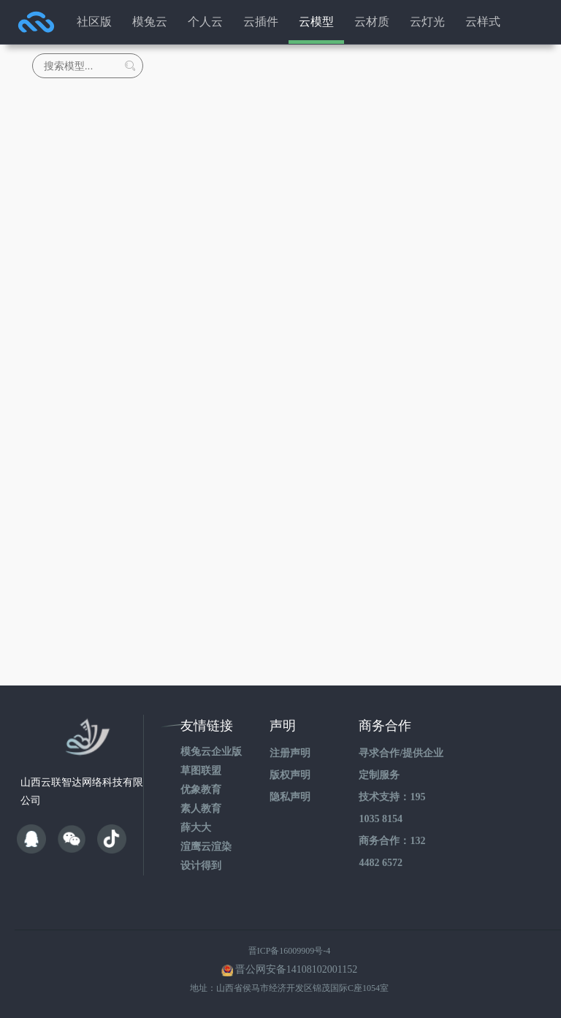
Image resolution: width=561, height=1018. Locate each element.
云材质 (371, 21)
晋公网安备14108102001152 (296, 969)
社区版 (94, 21)
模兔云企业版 (211, 751)
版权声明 (290, 775)
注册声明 (290, 753)
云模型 (316, 21)
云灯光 (427, 21)
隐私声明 (290, 796)
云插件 (260, 21)
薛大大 (195, 827)
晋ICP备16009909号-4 (289, 951)
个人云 (205, 21)
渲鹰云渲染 (206, 846)
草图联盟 (200, 770)
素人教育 (200, 808)
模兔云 (149, 21)
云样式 (482, 21)
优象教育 (200, 789)
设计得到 (200, 865)
